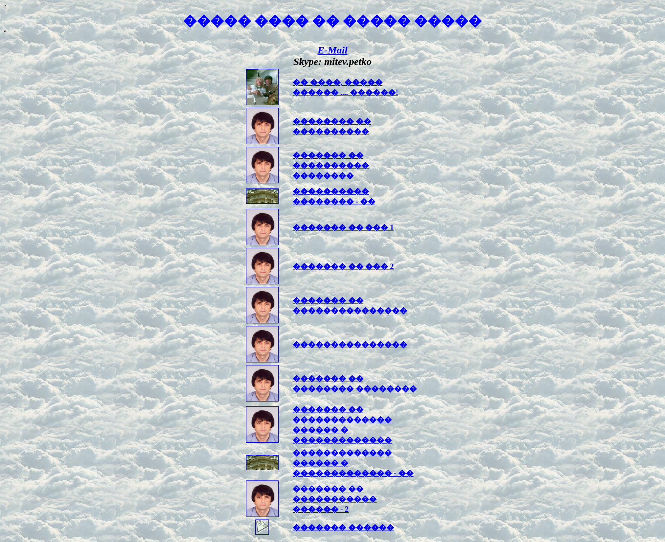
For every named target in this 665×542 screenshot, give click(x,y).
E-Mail (333, 50)
